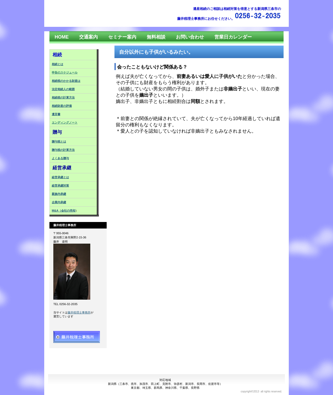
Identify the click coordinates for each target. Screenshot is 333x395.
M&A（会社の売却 (63, 210)
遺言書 (56, 114)
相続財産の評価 (62, 105)
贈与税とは (59, 141)
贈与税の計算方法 (63, 149)
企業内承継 (59, 202)
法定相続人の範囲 (63, 89)
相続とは (57, 64)
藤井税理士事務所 (79, 312)
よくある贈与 (60, 158)
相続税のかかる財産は (66, 80)
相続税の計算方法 (63, 97)
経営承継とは (60, 177)
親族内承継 (59, 193)
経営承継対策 (60, 185)
